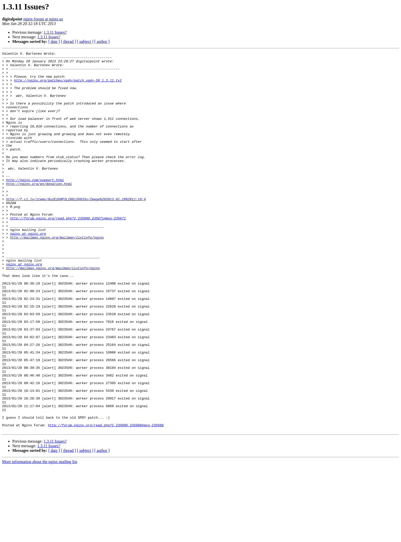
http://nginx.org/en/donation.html (39, 210)
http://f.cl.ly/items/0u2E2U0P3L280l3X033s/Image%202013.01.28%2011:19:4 (76, 229)
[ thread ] (68, 41)
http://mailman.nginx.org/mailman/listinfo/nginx (57, 275)
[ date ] (54, 41)
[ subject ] (85, 41)
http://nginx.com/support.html (35, 206)
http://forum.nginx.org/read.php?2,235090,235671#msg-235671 (68, 252)
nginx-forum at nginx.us (43, 19)
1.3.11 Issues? (55, 32)
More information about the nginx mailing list (39, 537)
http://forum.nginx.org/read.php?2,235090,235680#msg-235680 (105, 500)
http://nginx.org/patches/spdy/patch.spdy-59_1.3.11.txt (68, 86)
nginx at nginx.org (28, 270)
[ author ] (102, 41)
